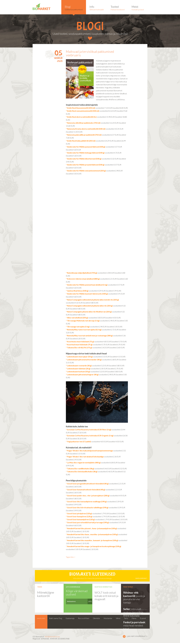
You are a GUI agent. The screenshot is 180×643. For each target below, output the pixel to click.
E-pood (143, 618)
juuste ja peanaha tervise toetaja (134, 599)
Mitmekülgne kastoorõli (45, 594)
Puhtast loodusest (118, 8)
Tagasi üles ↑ (70, 557)
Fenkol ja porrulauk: (134, 622)
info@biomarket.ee (52, 636)
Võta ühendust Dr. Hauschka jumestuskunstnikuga (92, 576)
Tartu (126, 618)
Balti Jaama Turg (55, 618)
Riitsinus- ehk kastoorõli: (130, 594)
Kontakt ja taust (138, 8)
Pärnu (134, 618)
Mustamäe (108, 618)
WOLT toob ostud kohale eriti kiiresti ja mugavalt (106, 596)
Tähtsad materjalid (96, 8)
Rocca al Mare (83, 618)
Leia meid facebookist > (124, 636)
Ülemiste (96, 618)
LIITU (90, 601)
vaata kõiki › (143, 609)
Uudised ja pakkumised (74, 8)
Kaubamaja (70, 618)
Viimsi (118, 618)
